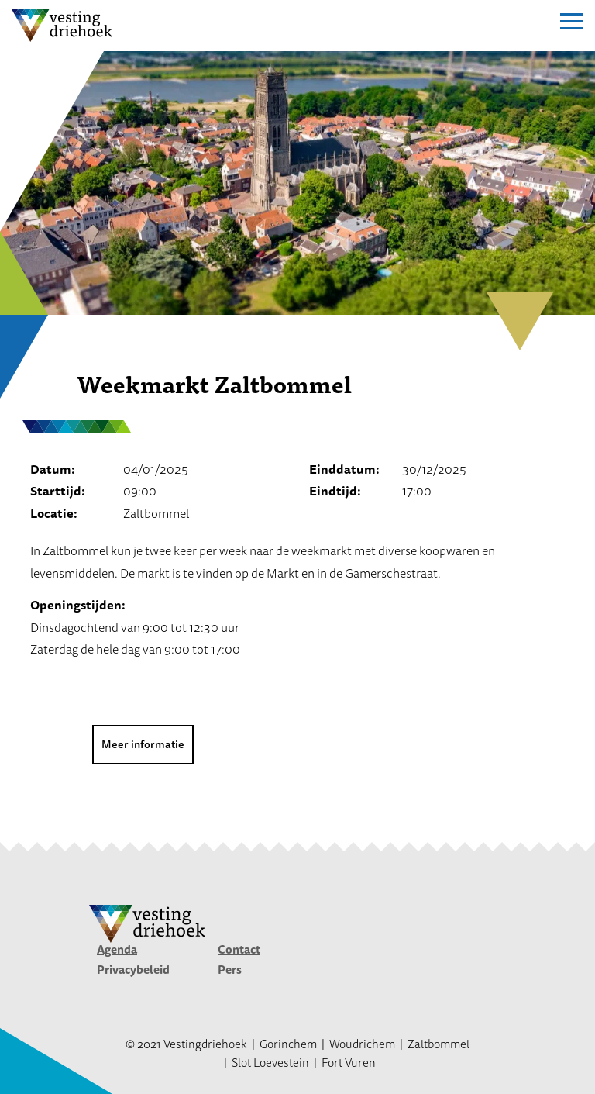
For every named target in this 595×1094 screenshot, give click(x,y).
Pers (230, 969)
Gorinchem (288, 1044)
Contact (239, 949)
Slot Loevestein (270, 1063)
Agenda (117, 949)
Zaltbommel (438, 1044)
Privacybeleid (133, 969)
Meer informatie (142, 744)
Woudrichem (362, 1044)
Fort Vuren (349, 1063)
